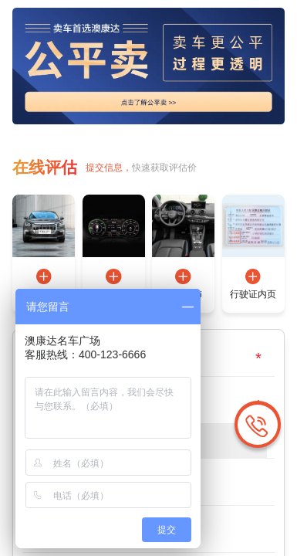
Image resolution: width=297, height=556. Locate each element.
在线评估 (43, 166)
